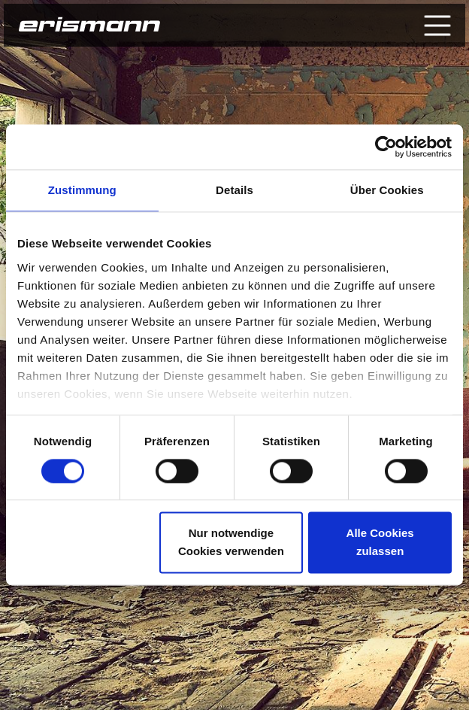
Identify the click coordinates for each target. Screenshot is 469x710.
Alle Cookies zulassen (380, 542)
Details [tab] (234, 190)
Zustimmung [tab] (82, 190)
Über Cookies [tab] (387, 190)
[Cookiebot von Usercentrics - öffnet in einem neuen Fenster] (386, 146)
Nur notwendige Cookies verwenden (231, 542)
